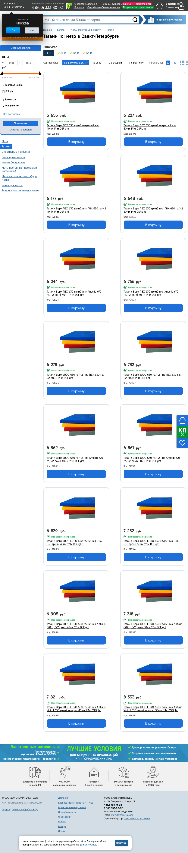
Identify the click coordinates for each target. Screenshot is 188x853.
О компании (80, 4)
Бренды (62, 826)
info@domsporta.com (122, 815)
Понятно (121, 843)
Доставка (92, 4)
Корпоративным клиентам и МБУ (75, 802)
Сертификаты (94, 7)
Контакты (79, 7)
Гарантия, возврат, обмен (72, 807)
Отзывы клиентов (111, 7)
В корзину (76, 142)
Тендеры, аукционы (112, 4)
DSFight (9, 91)
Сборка (62, 831)
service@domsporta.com (137, 818)
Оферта (6, 809)
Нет (32, 30)
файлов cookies (88, 844)
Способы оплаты (67, 812)
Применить (20, 123)
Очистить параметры (21, 129)
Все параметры (11, 114)
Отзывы (62, 821)
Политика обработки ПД (25, 809)
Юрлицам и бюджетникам (137, 4)
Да (13, 30)
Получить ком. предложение (138, 7)
